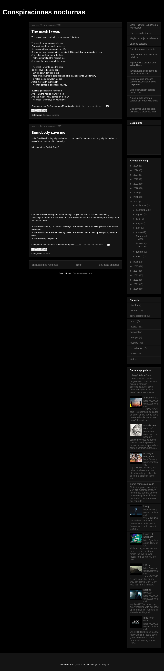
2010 (136, 288)
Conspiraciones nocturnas (44, 12)
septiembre (142, 210)
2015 (136, 266)
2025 (136, 165)
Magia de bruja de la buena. (144, 38)
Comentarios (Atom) (82, 273)
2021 (136, 183)
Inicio (79, 264)
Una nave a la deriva (140, 33)
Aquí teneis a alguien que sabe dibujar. (143, 64)
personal (134, 332)
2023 (136, 174)
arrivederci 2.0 (151, 397)
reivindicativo (136, 348)
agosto (140, 214)
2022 (136, 179)
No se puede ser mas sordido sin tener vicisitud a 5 (144, 101)
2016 (136, 262)
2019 (136, 192)
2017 (136, 201)
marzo (139, 232)
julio (138, 218)
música (46, 253)
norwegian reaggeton (149, 454)
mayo (139, 223)
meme (133, 321)
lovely (146, 506)
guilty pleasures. (138, 316)
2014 (136, 270)
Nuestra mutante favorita (142, 49)
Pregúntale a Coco (141, 375)
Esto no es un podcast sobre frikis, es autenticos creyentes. (143, 82)
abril (138, 228)
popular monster (148, 591)
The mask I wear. (45, 31)
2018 (136, 197)
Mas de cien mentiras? (150, 427)
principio (134, 337)
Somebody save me (48, 132)
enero (139, 256)
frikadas (47, 115)
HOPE (147, 564)
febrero (140, 251)
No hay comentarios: (92, 106)
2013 (136, 275)
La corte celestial (138, 43)
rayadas (55, 115)
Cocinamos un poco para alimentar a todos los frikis (143, 110)
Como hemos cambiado (142, 484)
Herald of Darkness (148, 535)
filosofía (134, 305)
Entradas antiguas (109, 264)
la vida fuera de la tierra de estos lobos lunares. (143, 72)
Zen (132, 359)
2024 (136, 170)
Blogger (105, 664)
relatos (133, 353)
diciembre (141, 205)
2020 (136, 188)
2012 (136, 279)
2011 (136, 284)
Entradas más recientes (44, 264)
